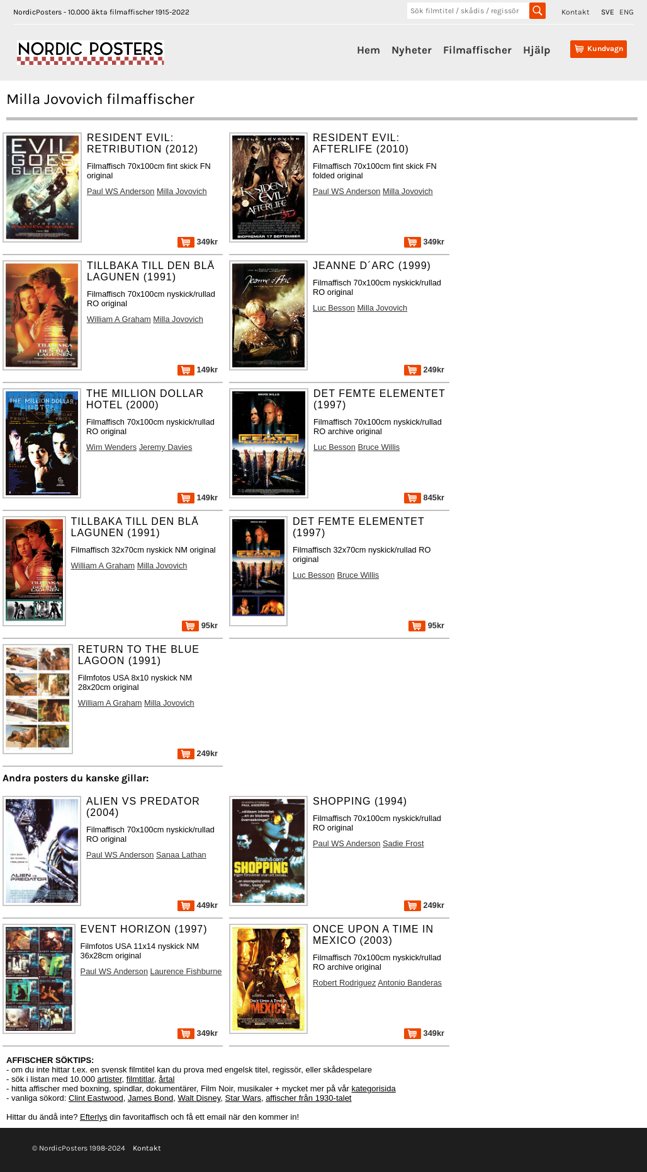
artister (110, 1079)
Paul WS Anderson (120, 191)
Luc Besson (334, 308)
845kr (424, 497)
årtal (166, 1079)
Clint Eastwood (96, 1098)
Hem (368, 49)
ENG (626, 12)
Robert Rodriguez (344, 982)
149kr (197, 369)
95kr (200, 625)
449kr (197, 905)
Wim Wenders (111, 447)
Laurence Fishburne (186, 971)
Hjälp (536, 49)
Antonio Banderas (410, 982)
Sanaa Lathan (181, 854)
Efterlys (93, 1117)
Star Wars (243, 1098)
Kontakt (575, 12)
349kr (197, 241)
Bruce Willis (378, 447)
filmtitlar (140, 1079)
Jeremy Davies (166, 447)
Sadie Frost (403, 843)
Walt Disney (198, 1098)
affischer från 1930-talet (308, 1098)
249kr (424, 369)
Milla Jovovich (182, 191)
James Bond (150, 1098)
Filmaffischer (477, 49)
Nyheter (411, 49)
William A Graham (119, 319)
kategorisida (374, 1088)
